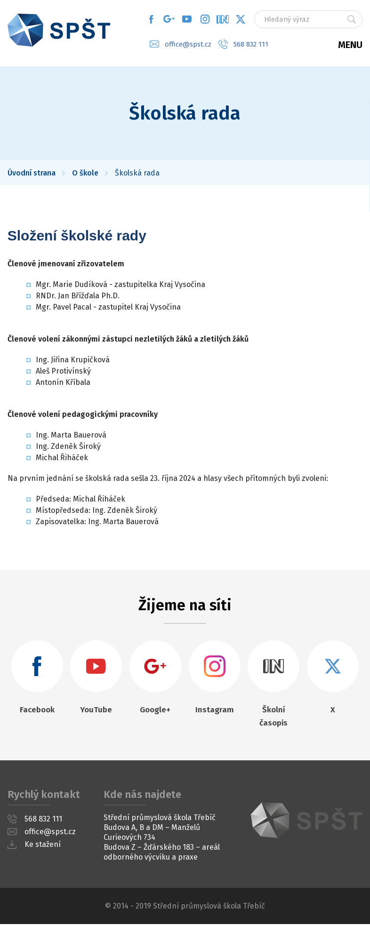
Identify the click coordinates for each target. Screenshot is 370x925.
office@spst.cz (188, 44)
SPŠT (306, 821)
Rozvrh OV (360, 149)
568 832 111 (250, 44)
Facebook (151, 19)
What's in (222, 19)
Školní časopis (273, 717)
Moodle (360, 205)
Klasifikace (360, 168)
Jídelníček (360, 186)
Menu (350, 42)
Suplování (360, 130)
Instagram (204, 19)
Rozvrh (360, 111)
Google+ (169, 19)
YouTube (186, 19)
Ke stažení (42, 845)
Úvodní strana (32, 173)
